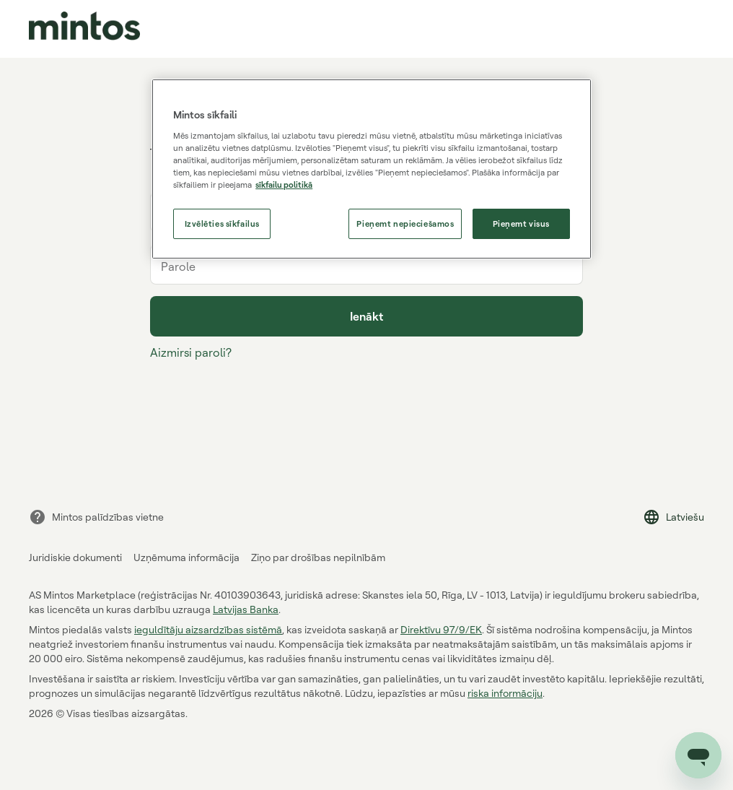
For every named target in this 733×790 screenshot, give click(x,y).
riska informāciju (505, 693)
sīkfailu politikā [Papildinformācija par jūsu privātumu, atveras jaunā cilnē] (283, 184)
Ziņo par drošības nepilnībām (318, 557)
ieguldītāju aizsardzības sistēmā (208, 629)
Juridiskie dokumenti (75, 557)
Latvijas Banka (245, 609)
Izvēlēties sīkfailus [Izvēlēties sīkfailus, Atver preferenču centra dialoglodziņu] (222, 223)
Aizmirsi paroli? (191, 352)
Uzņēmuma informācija (186, 557)
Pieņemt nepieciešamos (405, 223)
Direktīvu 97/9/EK (441, 629)
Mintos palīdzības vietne (96, 517)
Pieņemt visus (521, 223)
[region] (372, 169)
